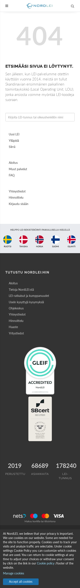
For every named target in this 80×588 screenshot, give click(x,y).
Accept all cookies (20, 581)
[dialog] (40, 558)
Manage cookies (13, 573)
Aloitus (13, 162)
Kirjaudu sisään (18, 204)
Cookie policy (45, 563)
